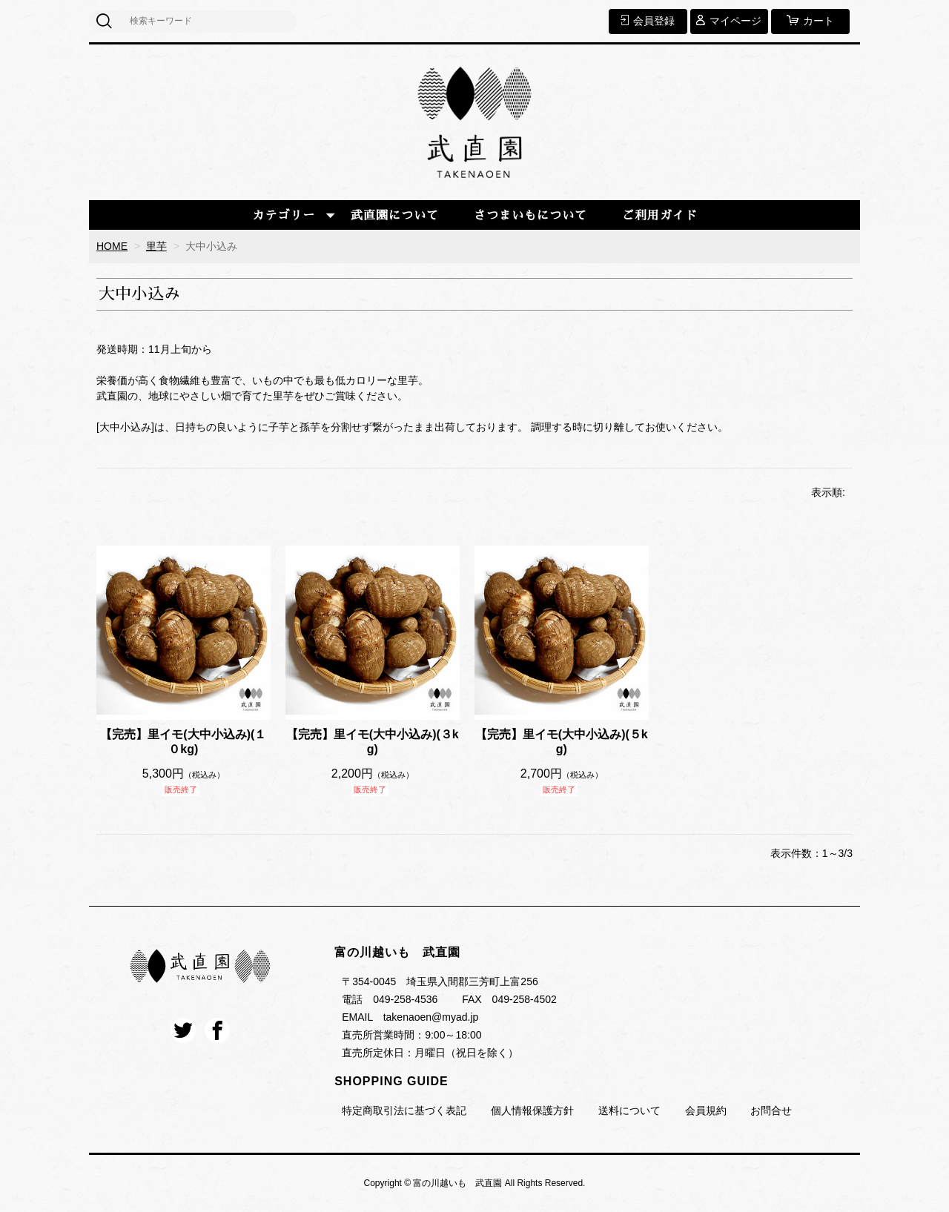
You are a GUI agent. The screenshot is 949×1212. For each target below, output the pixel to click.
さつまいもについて (530, 216)
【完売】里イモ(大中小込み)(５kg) (561, 742)
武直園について (395, 216)
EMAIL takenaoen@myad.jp (410, 1017)
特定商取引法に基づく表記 (404, 1110)
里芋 (156, 246)
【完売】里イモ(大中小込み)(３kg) (372, 742)
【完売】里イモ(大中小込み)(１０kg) (183, 742)
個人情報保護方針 (532, 1110)
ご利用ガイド (660, 216)
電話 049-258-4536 (389, 999)
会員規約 (706, 1110)
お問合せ (771, 1110)
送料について (629, 1110)
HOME (112, 246)
